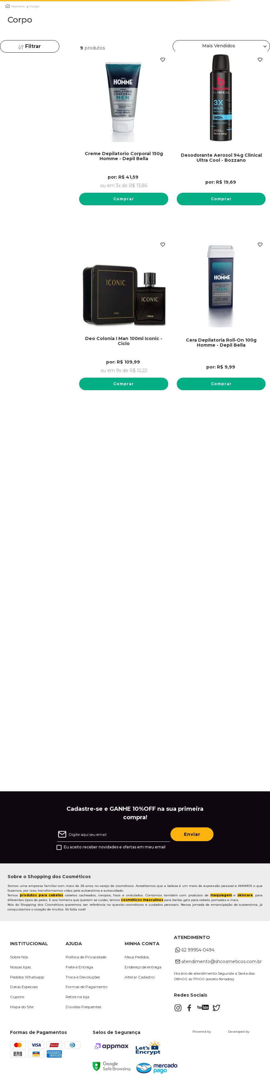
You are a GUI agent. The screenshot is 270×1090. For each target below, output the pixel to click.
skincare (245, 899)
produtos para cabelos (41, 899)
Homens (17, 6)
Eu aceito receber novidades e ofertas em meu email (114, 851)
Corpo (34, 6)
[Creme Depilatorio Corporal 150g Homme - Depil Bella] (124, 137)
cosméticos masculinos (142, 904)
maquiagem (221, 899)
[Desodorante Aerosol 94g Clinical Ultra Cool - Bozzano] (221, 137)
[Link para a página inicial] (7, 6)
